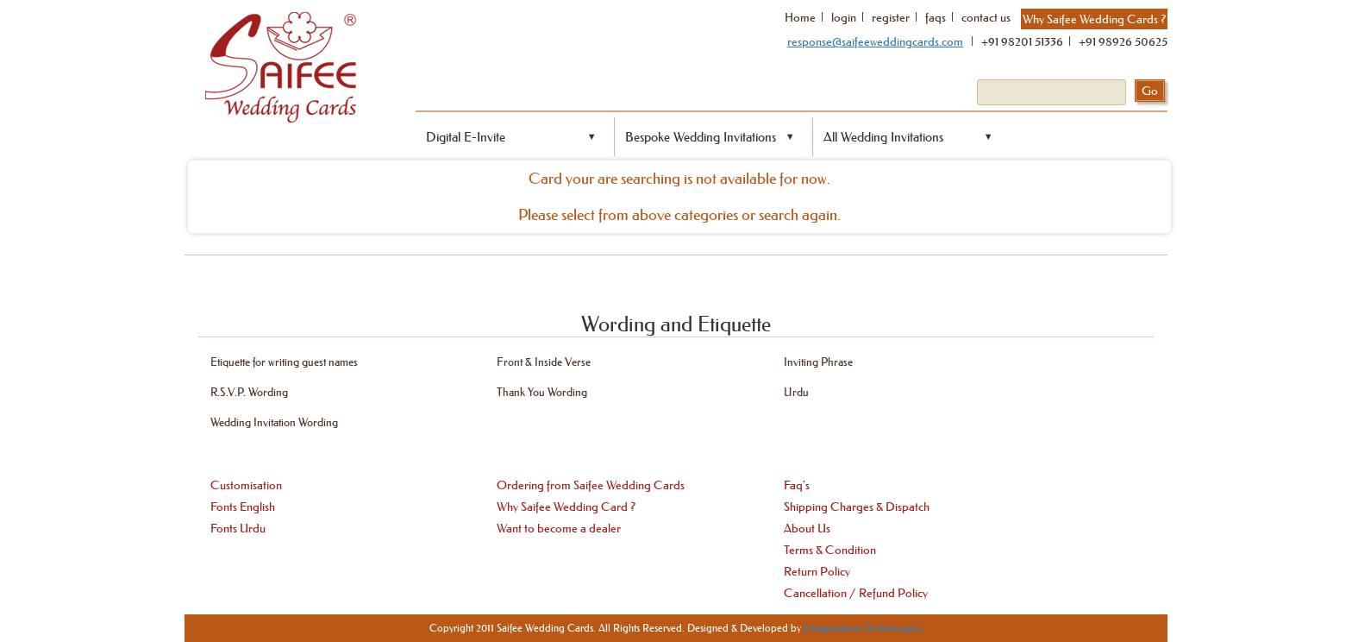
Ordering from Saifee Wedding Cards (591, 485)
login (843, 17)
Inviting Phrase (818, 361)
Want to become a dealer (559, 528)
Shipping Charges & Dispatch (857, 506)
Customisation (246, 485)
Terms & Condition (830, 549)
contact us (986, 17)
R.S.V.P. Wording (249, 391)
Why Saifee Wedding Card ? (566, 506)
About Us (807, 528)
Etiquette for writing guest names (284, 361)
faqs (935, 17)
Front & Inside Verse (544, 361)
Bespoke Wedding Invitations (700, 137)
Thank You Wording (542, 391)
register (891, 17)
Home (800, 17)
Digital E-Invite (465, 137)
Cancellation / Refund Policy (856, 593)
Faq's (797, 485)
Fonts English (242, 506)
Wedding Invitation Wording (274, 421)
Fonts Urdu (238, 528)
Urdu (796, 391)
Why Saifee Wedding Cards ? (1094, 19)
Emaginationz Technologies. (863, 627)
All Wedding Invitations (883, 137)
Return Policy (817, 571)
